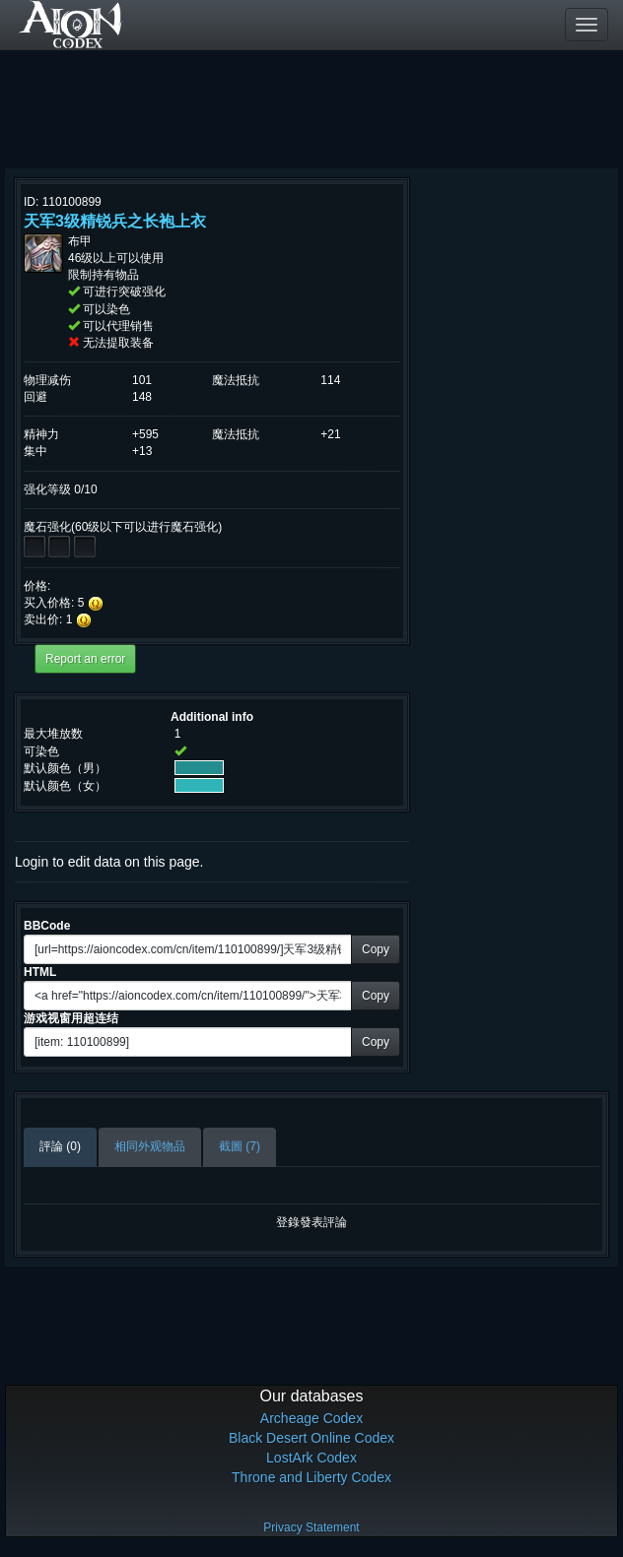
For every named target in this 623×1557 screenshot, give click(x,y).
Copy (375, 949)
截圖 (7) (239, 1146)
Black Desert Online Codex (311, 1438)
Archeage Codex (311, 1418)
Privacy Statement (311, 1527)
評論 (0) (60, 1146)
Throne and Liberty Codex (311, 1477)
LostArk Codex (311, 1457)
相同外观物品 (149, 1146)
